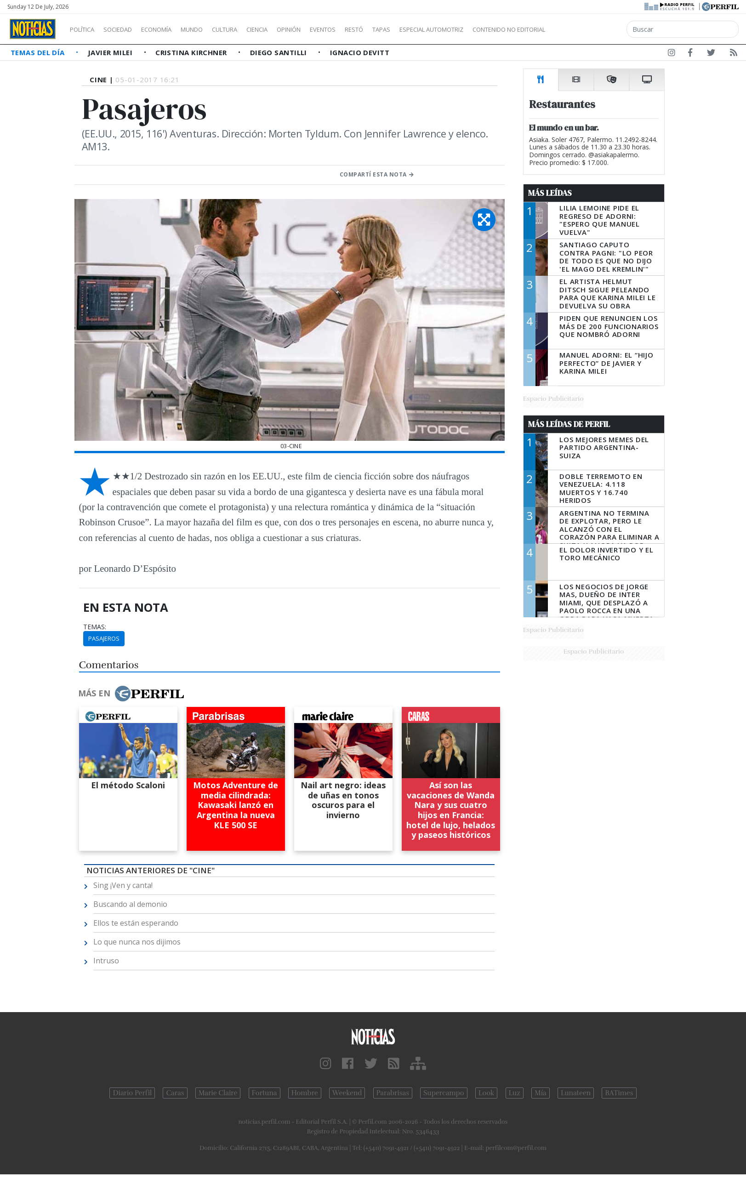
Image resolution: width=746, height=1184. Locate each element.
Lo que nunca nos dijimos (137, 942)
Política (85, 29)
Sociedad (127, 29)
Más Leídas (550, 193)
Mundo (212, 29)
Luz (514, 1093)
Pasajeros (104, 638)
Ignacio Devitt (359, 52)
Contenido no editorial (587, 29)
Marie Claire (218, 1093)
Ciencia (289, 29)
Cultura (251, 29)
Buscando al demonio (130, 904)
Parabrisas (392, 1093)
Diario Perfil (132, 1093)
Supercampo (443, 1093)
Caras (175, 1093)
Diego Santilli (279, 52)
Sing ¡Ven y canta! (123, 885)
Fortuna (264, 1093)
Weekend (347, 1093)
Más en (131, 693)
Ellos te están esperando (135, 923)
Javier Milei (111, 52)
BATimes (619, 1093)
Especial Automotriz (492, 29)
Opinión (326, 29)
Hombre (304, 1093)
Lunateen (576, 1093)
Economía (172, 29)
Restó (402, 29)
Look (486, 1093)
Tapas (433, 29)
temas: (94, 627)
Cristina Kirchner (192, 52)
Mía (541, 1093)
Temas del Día (39, 52)
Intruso (106, 961)
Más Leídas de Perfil (569, 424)
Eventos (366, 29)
